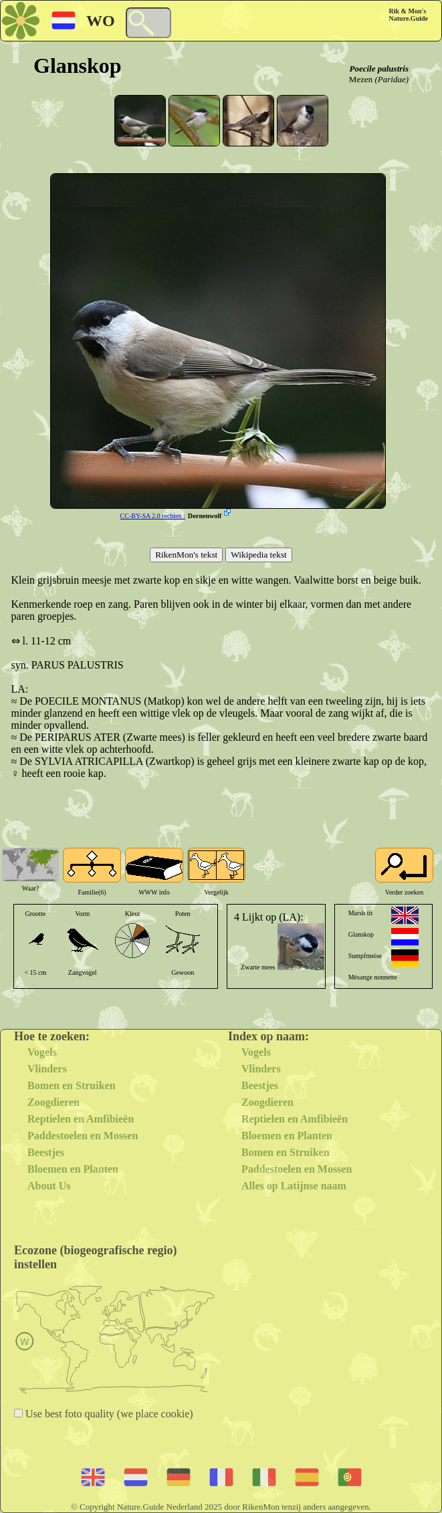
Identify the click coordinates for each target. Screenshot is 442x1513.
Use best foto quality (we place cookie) (108, 1413)
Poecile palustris (379, 69)
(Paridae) (391, 79)
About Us (48, 1185)
